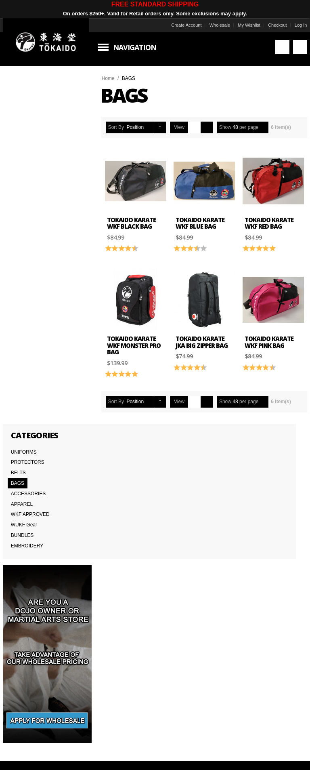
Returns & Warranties (134, 590)
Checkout (273, 25)
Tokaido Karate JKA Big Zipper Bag (203, 335)
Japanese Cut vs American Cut (144, 582)
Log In (296, 25)
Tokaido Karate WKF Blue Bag (201, 219)
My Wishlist (244, 25)
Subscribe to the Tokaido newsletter (68, 471)
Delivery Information (30, 590)
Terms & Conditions (30, 582)
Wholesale (215, 25)
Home (112, 78)
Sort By (120, 127)
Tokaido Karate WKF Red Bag (267, 219)
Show (230, 127)
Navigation (139, 47)
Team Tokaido (24, 573)
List (211, 127)
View (183, 127)
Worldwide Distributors (236, 564)
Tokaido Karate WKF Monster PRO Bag (138, 339)
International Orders (30, 599)
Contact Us (122, 564)
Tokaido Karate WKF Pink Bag (267, 335)
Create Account (181, 25)
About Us (19, 564)
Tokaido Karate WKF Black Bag (135, 219)
